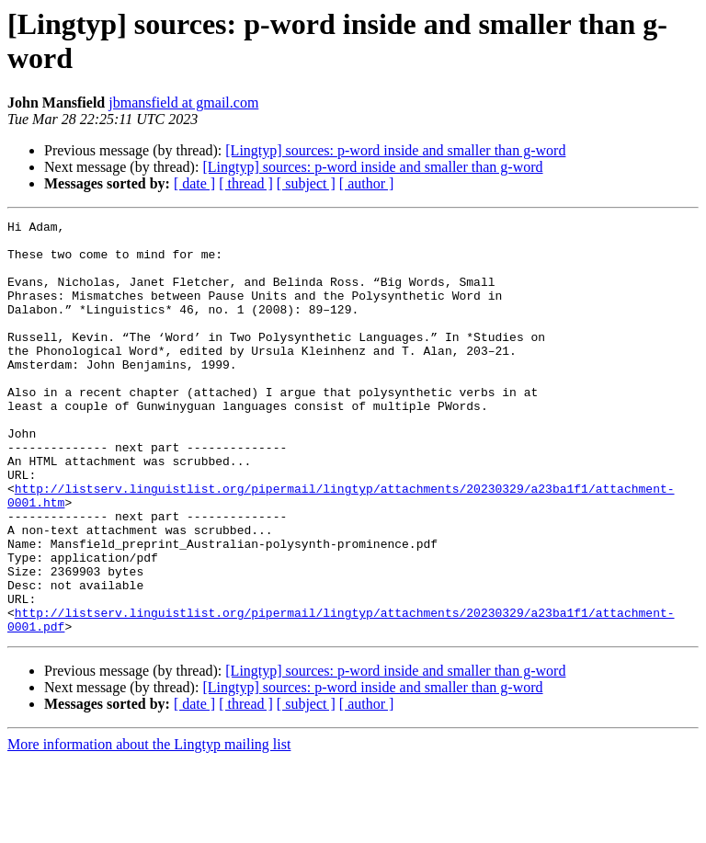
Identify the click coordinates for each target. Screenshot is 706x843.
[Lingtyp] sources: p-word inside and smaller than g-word (395, 150)
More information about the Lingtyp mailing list (148, 827)
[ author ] (366, 183)
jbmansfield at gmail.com (183, 102)
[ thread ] (246, 183)
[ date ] (194, 183)
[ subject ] (306, 183)
